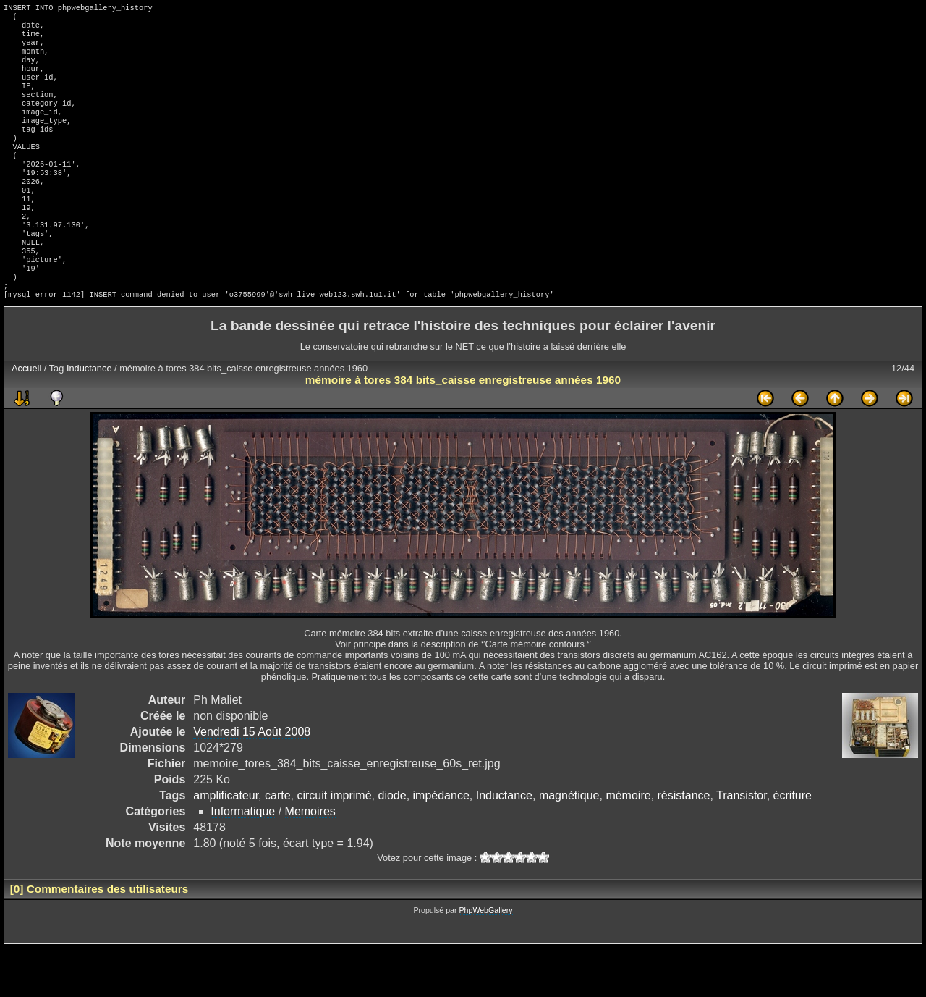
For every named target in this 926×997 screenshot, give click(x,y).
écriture (792, 844)
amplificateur (225, 844)
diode (392, 844)
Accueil (26, 417)
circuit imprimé (334, 844)
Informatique (243, 860)
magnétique (569, 844)
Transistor (741, 844)
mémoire (628, 844)
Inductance (89, 417)
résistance (684, 844)
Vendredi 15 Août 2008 (251, 781)
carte (278, 844)
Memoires (310, 860)
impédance (441, 844)
